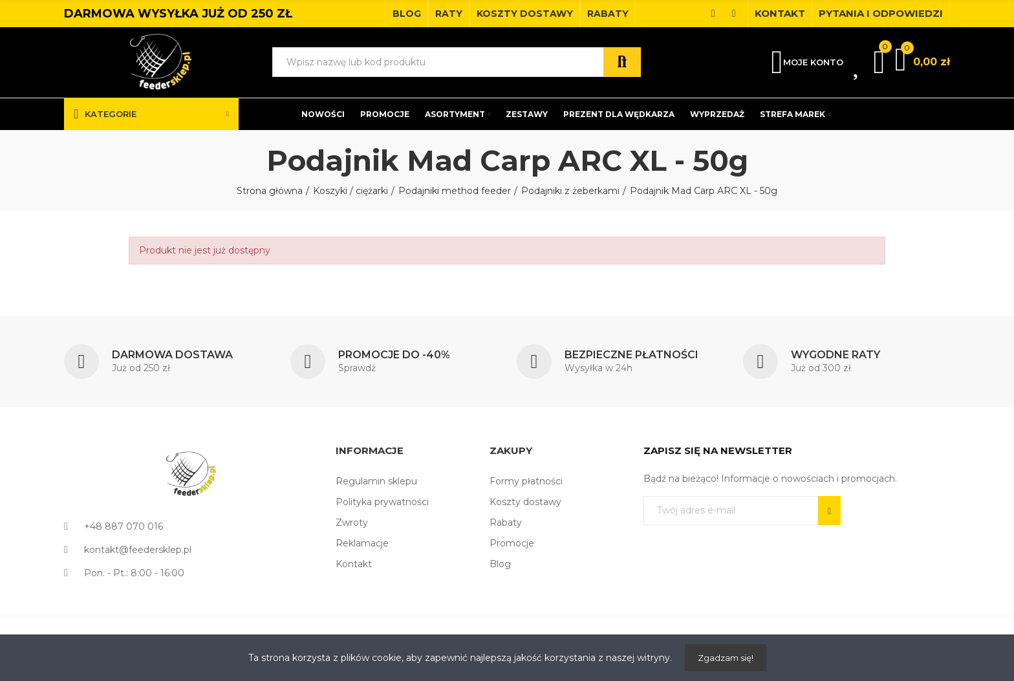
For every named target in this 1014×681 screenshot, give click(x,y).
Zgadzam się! (725, 658)
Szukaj (622, 62)
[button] (406, 13)
